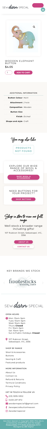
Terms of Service (28, 425)
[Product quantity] (8, 72)
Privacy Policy (11, 425)
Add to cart (23, 72)
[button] (43, 10)
